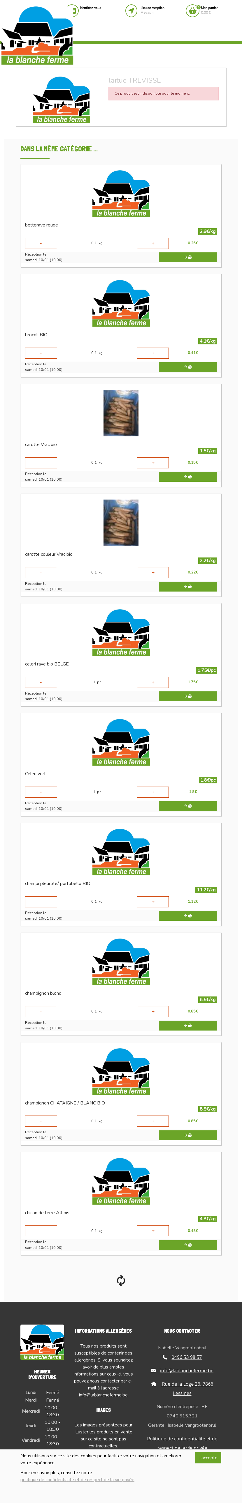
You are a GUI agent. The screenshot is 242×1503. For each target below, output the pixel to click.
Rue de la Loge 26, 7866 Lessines (182, 1388)
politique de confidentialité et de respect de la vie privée (77, 1480)
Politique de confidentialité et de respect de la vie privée (182, 1443)
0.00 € (209, 10)
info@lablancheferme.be (103, 1395)
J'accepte (208, 1458)
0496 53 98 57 (182, 1357)
